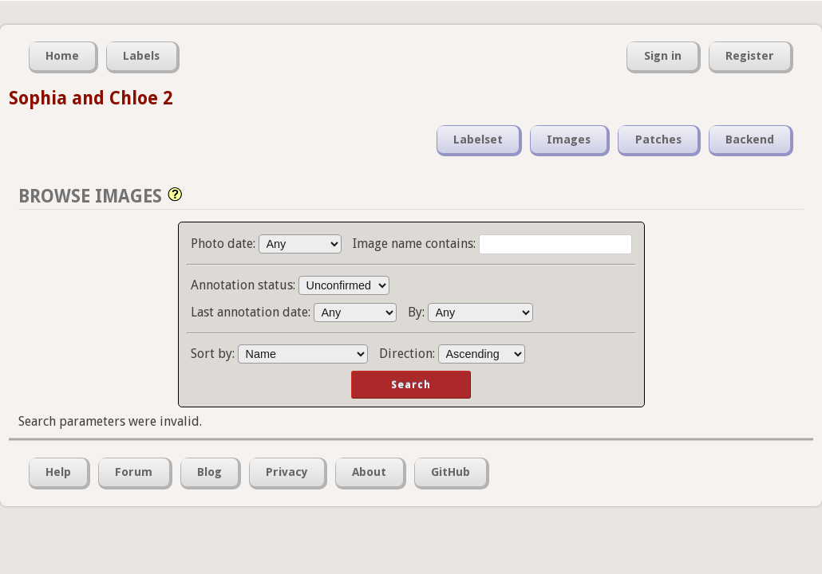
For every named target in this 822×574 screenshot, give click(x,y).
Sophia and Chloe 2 (90, 98)
